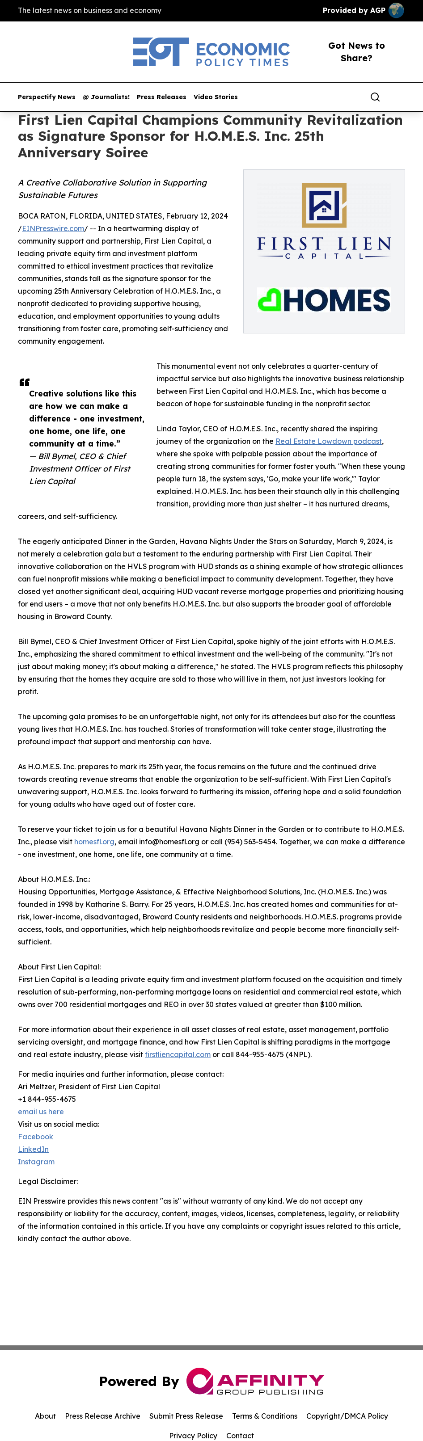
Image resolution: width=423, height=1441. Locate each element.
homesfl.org (94, 841)
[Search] (375, 97)
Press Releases (161, 97)
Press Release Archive (102, 1416)
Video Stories (216, 97)
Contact (240, 1435)
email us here (41, 1111)
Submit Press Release (186, 1416)
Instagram (36, 1161)
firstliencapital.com (178, 1054)
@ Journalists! (106, 97)
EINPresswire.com (53, 228)
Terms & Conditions (264, 1416)
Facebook (35, 1136)
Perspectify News (47, 97)
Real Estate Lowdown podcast (328, 441)
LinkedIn (33, 1149)
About (45, 1416)
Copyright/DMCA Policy (347, 1416)
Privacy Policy (193, 1435)
